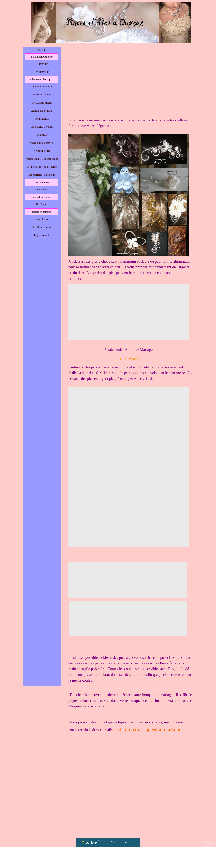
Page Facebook (42, 235)
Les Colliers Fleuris (42, 102)
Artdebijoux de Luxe (41, 110)
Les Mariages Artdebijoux (41, 174)
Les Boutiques (41, 182)
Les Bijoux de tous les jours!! (42, 166)
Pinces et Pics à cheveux (41, 142)
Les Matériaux (41, 71)
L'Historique (41, 63)
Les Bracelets (42, 118)
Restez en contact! (41, 211)
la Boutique (42, 189)
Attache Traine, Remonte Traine (42, 158)
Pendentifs (41, 134)
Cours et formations (41, 197)
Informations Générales (42, 56)
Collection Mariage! (42, 86)
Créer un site (120, 842)
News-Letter (41, 219)
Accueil (41, 50)
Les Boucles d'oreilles (42, 126)
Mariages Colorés (42, 94)
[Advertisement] (41, 325)
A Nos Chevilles (42, 150)
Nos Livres (41, 204)
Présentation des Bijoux (42, 79)
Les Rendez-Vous (42, 227)
